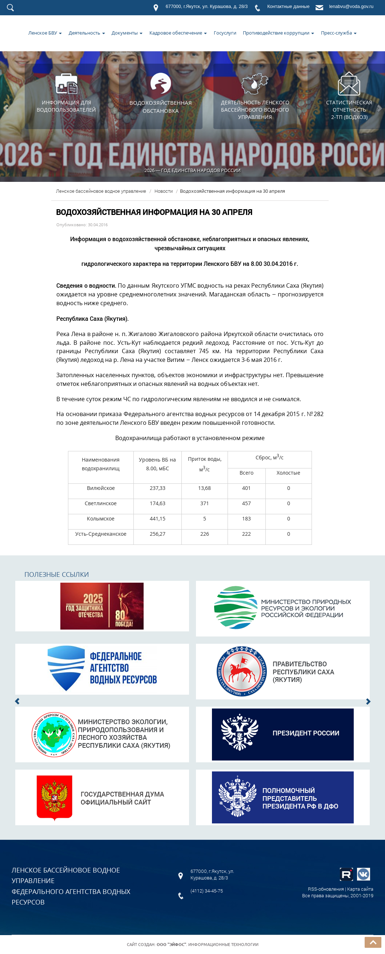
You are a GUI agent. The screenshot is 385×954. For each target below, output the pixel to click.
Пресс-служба (339, 32)
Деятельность (87, 32)
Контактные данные (288, 6)
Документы (127, 32)
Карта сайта (360, 889)
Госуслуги (225, 32)
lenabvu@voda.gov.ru (351, 6)
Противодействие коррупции (278, 32)
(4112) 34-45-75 (207, 891)
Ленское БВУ (45, 32)
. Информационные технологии (207, 944)
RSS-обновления (326, 889)
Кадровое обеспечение (178, 32)
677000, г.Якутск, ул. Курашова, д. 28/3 (207, 6)
